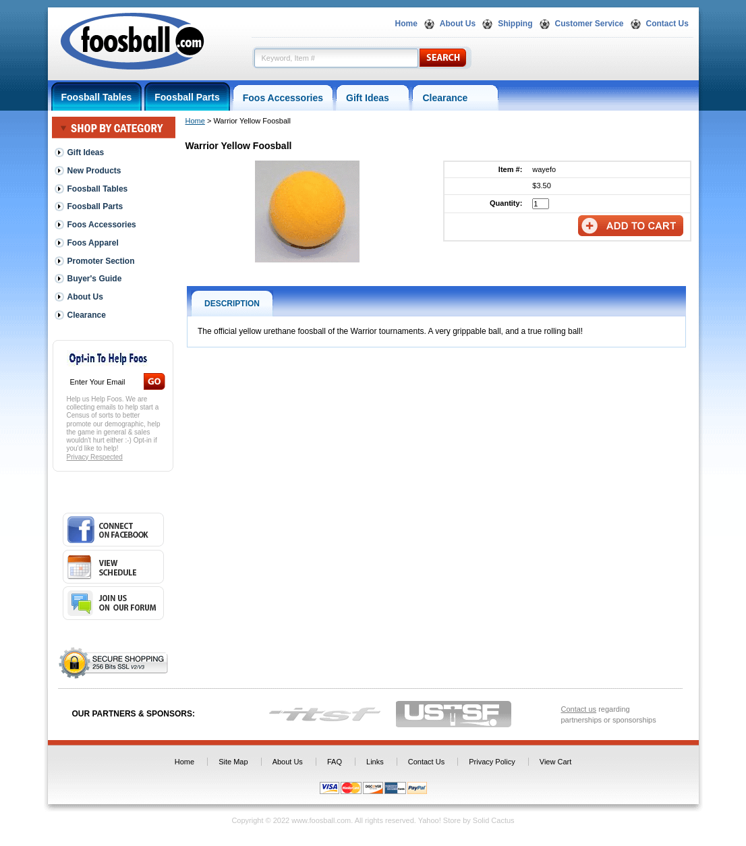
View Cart (555, 762)
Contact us (579, 709)
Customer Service (589, 23)
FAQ (334, 762)
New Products (94, 170)
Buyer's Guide (94, 278)
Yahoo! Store (439, 820)
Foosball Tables (96, 97)
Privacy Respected (95, 457)
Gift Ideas (372, 97)
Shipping (515, 23)
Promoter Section (101, 261)
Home (406, 23)
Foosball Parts (186, 97)
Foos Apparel (93, 243)
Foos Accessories (283, 97)
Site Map (233, 762)
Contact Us (667, 23)
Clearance (455, 97)
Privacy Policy (492, 762)
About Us (458, 23)
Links (375, 762)
